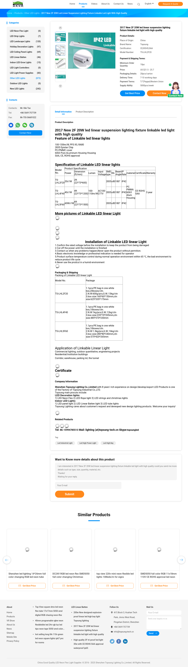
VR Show (11, 620)
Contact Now (25, 133)
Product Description (85, 112)
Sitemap (10, 633)
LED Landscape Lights (25, 41)
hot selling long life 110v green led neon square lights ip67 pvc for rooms (49, 638)
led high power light (88, 443)
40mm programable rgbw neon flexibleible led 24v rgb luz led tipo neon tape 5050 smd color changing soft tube (49, 625)
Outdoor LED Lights (25, 83)
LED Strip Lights (25, 36)
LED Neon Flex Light (25, 30)
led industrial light (65, 443)
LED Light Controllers (25, 67)
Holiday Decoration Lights (25, 46)
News (9, 629)
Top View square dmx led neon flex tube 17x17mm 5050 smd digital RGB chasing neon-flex (49, 611)
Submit (69, 494)
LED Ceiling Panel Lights (25, 51)
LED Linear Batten (25, 57)
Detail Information (63, 112)
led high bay (108, 443)
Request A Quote (170, 4)
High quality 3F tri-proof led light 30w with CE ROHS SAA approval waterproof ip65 (89, 644)
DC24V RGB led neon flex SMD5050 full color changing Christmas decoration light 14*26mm (71, 577)
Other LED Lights (25, 78)
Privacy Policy (13, 641)
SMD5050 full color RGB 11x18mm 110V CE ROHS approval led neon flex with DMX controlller (159, 577)
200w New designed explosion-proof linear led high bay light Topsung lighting (88, 616)
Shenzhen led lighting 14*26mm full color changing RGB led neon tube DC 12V (27, 577)
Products (11, 616)
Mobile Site (12, 637)
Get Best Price (132, 93)
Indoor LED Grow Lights (25, 62)
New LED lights (25, 88)
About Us (11, 625)
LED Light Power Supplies (25, 72)
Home (9, 612)
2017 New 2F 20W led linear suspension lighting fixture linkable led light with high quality (89, 630)
